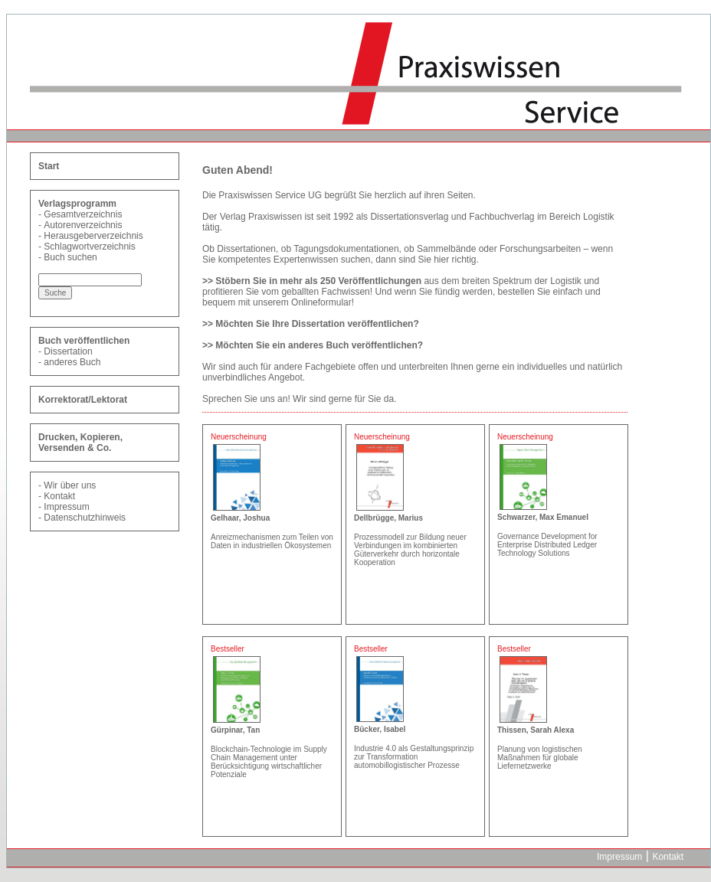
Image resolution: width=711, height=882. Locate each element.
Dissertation (68, 351)
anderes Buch (72, 362)
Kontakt (59, 496)
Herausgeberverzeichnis (93, 235)
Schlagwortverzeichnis (89, 246)
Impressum (66, 506)
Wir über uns (70, 485)
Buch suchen (70, 257)
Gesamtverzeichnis (83, 214)
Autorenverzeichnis (83, 225)
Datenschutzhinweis (85, 517)
